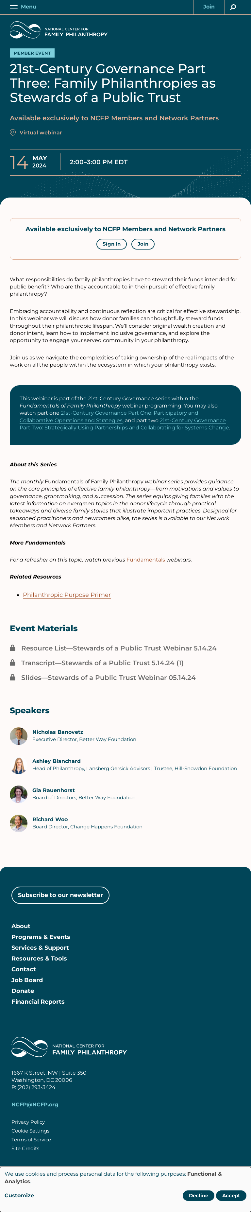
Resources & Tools (39, 958)
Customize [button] (19, 1195)
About (20, 926)
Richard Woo (50, 819)
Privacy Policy (28, 1122)
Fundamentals (145, 560)
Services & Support (40, 947)
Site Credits (25, 1148)
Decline (198, 1195)
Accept (231, 1195)
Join (143, 244)
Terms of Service (31, 1139)
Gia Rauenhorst (53, 790)
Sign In (112, 244)
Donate (22, 991)
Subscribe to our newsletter (60, 895)
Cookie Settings (30, 1131)
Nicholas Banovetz (57, 732)
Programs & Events (40, 937)
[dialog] (125, 1189)
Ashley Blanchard (56, 761)
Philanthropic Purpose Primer (67, 594)
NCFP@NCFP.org (34, 1104)
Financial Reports (38, 1001)
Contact (23, 969)
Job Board (27, 980)
